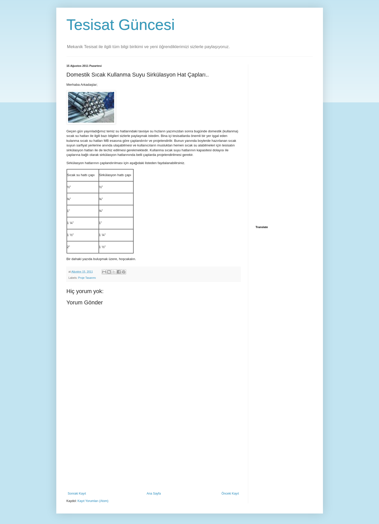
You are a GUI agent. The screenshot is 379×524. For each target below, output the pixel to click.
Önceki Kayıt (230, 493)
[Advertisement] (153, 453)
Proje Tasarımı (87, 277)
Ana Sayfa (154, 493)
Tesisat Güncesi (121, 24)
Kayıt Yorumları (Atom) (93, 501)
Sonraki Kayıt (77, 493)
